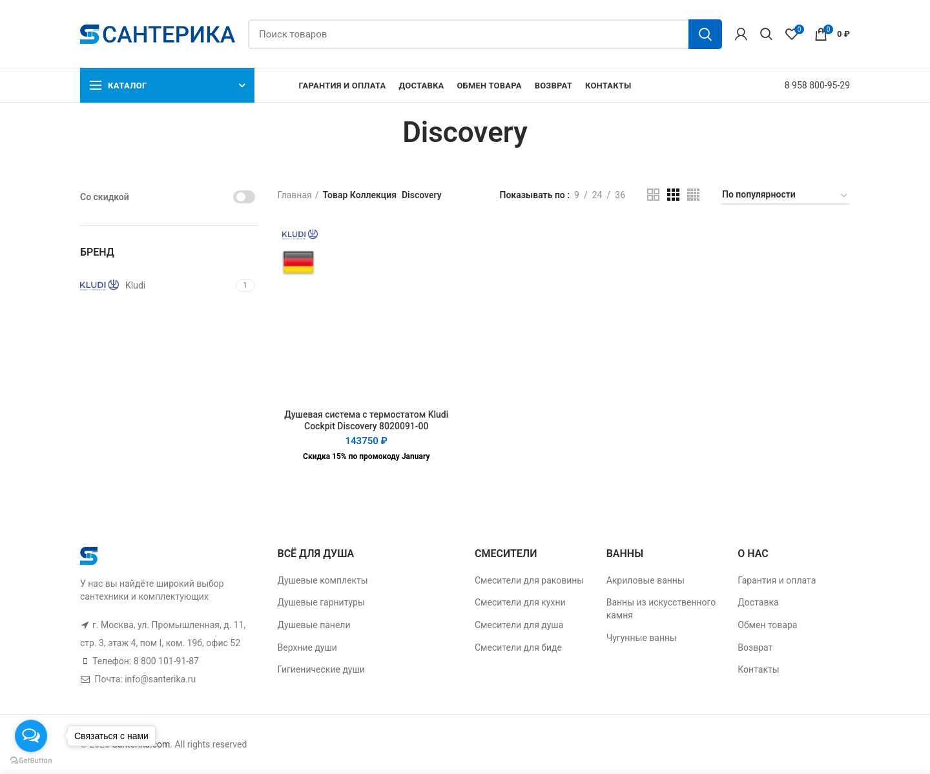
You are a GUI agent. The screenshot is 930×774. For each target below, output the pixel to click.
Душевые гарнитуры (321, 602)
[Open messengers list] (31, 736)
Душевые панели (314, 625)
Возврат (755, 647)
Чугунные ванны (641, 638)
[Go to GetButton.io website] (31, 761)
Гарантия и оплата (777, 580)
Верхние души (307, 647)
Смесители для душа (519, 625)
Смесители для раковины (529, 580)
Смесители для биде (518, 647)
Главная (295, 195)
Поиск (705, 34)
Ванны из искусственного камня (661, 608)
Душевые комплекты (323, 580)
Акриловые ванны (645, 580)
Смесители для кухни (520, 602)
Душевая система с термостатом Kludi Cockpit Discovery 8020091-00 (366, 420)
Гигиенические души (321, 669)
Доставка (758, 602)
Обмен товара (767, 625)
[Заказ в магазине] (785, 196)
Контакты (758, 669)
